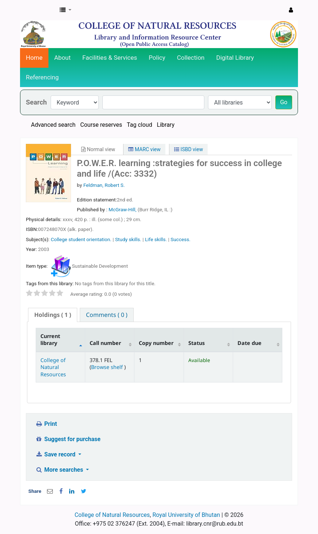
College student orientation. (81, 239)
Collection (191, 57)
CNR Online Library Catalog (38, 10)
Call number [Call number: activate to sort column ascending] (105, 342)
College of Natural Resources (53, 367)
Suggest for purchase (68, 439)
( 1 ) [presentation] (52, 315)
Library (165, 124)
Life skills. (156, 239)
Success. (180, 239)
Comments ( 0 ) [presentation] (106, 315)
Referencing (42, 77)
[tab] (52, 315)
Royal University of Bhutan (186, 514)
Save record (56, 454)
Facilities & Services (109, 57)
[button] (65, 10)
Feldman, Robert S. (104, 185)
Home (34, 57)
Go (283, 102)
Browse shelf (107, 367)
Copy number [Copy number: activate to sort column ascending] (156, 342)
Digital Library (235, 57)
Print (46, 423)
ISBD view (188, 149)
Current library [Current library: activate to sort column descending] (50, 339)
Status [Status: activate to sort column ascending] (196, 342)
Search (36, 102)
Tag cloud (139, 124)
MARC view (144, 149)
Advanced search (53, 124)
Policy (157, 57)
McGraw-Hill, (123, 209)
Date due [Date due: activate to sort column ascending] (249, 342)
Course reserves (101, 124)
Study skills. (128, 239)
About (62, 57)
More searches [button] (60, 469)
